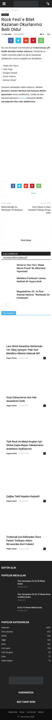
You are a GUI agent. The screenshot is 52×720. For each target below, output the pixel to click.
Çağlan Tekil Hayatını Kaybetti (23, 496)
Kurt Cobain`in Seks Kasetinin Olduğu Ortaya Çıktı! (39, 210)
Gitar (3, 656)
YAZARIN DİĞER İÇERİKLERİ (15, 258)
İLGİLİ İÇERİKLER (10, 254)
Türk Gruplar (7, 652)
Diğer (3, 640)
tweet (33, 193)
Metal (4, 635)
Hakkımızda (12, 712)
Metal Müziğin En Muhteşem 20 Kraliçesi (12, 208)
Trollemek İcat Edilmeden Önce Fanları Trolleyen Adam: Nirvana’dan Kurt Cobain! (23, 540)
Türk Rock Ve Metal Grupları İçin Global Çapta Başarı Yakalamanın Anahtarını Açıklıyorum (24, 445)
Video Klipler (7, 660)
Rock (3, 644)
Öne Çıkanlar (7, 631)
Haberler (5, 15)
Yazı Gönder (31, 712)
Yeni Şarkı (5, 648)
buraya (23, 98)
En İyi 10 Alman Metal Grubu (29, 607)
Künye (22, 712)
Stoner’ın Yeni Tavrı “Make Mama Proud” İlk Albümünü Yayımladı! (31, 268)
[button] (48, 3)
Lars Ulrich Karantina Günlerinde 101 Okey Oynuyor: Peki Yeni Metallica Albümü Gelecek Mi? (24, 350)
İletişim (41, 712)
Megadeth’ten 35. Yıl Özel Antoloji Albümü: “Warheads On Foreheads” (33, 294)
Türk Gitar (8, 34)
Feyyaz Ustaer (11, 358)
